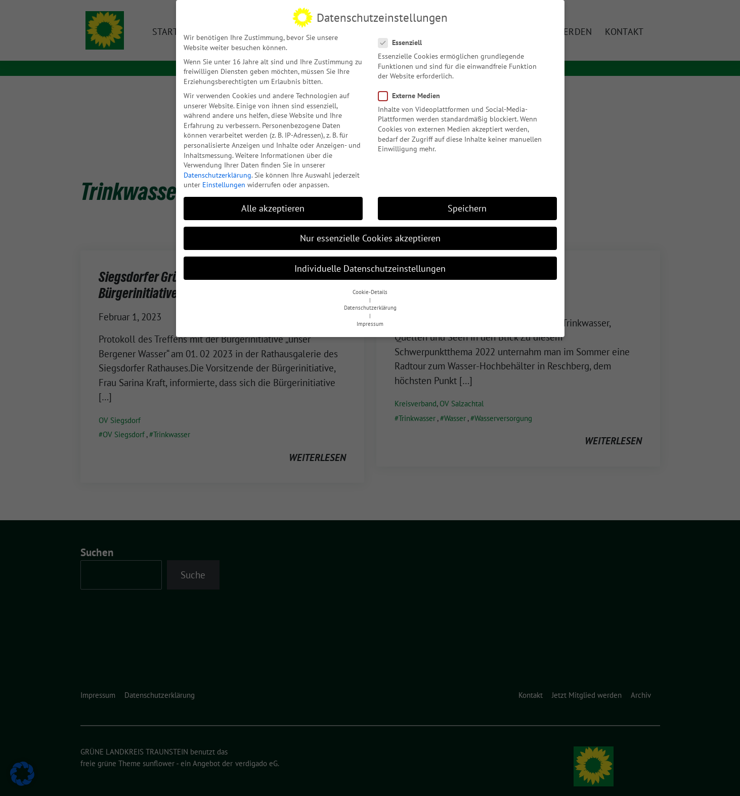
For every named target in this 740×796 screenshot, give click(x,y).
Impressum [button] (370, 322)
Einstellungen (223, 183)
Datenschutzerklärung (217, 173)
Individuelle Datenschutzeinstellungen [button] (370, 267)
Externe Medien (412, 94)
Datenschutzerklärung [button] (370, 306)
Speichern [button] (467, 207)
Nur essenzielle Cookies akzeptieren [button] (370, 237)
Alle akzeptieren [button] (272, 207)
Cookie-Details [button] (370, 290)
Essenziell (403, 41)
